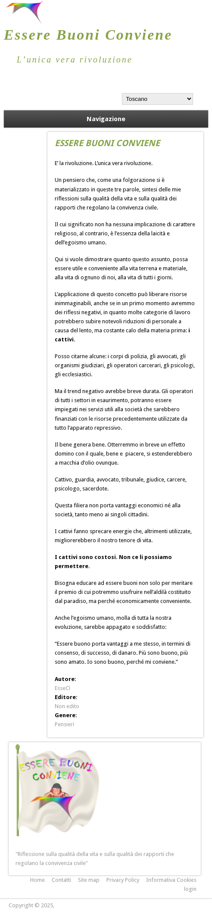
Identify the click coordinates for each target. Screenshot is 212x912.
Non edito (67, 706)
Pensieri (64, 724)
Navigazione (106, 119)
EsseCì (62, 688)
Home (37, 880)
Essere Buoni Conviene (88, 35)
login (190, 889)
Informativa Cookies (171, 880)
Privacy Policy (122, 880)
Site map (89, 880)
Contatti (61, 880)
